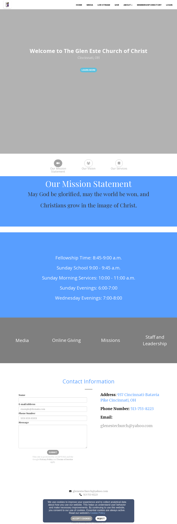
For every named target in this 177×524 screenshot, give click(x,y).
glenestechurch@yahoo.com (90, 491)
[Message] (53, 436)
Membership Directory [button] (149, 4)
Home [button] (79, 4)
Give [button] (117, 4)
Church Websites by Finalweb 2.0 (88, 522)
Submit (53, 452)
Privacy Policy (46, 459)
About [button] (128, 4)
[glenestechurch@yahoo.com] (126, 426)
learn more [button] (88, 69)
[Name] (53, 400)
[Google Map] (130, 451)
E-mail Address (27, 404)
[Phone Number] (53, 418)
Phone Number (27, 413)
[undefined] (22, 340)
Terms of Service (65, 459)
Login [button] (169, 4)
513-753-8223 (90, 494)
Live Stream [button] (104, 4)
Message (24, 422)
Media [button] (90, 4)
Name (22, 395)
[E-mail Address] (53, 409)
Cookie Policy (97, 513)
